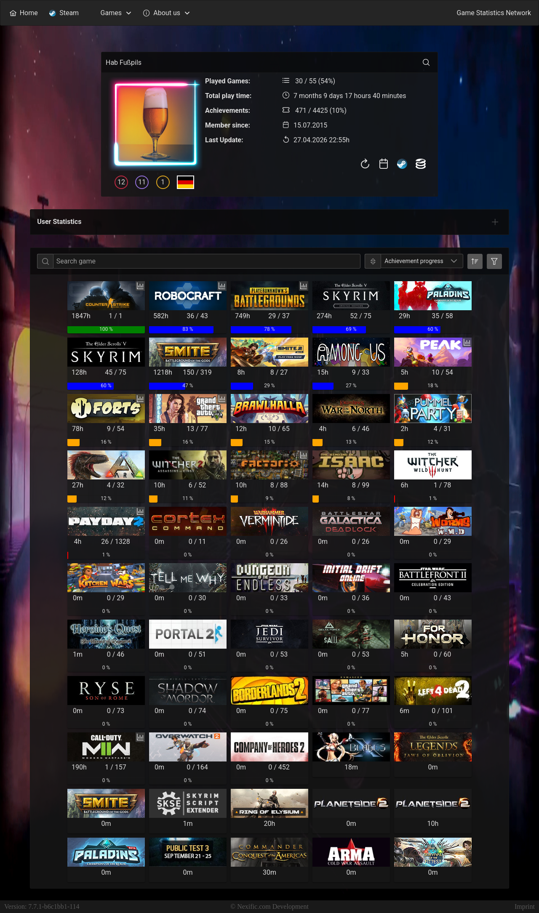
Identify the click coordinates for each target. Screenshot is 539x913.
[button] (454, 261)
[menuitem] (23, 13)
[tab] (495, 222)
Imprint (525, 906)
